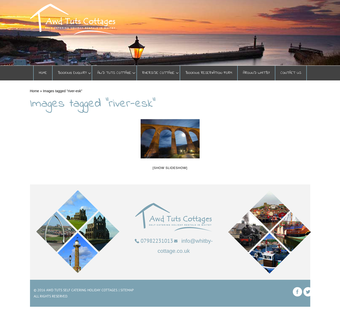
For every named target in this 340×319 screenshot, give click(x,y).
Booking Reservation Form (208, 73)
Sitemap (127, 290)
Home (43, 73)
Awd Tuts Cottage (114, 73)
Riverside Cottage (158, 73)
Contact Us (291, 73)
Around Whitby (256, 73)
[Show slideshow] (170, 168)
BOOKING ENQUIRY (72, 73)
